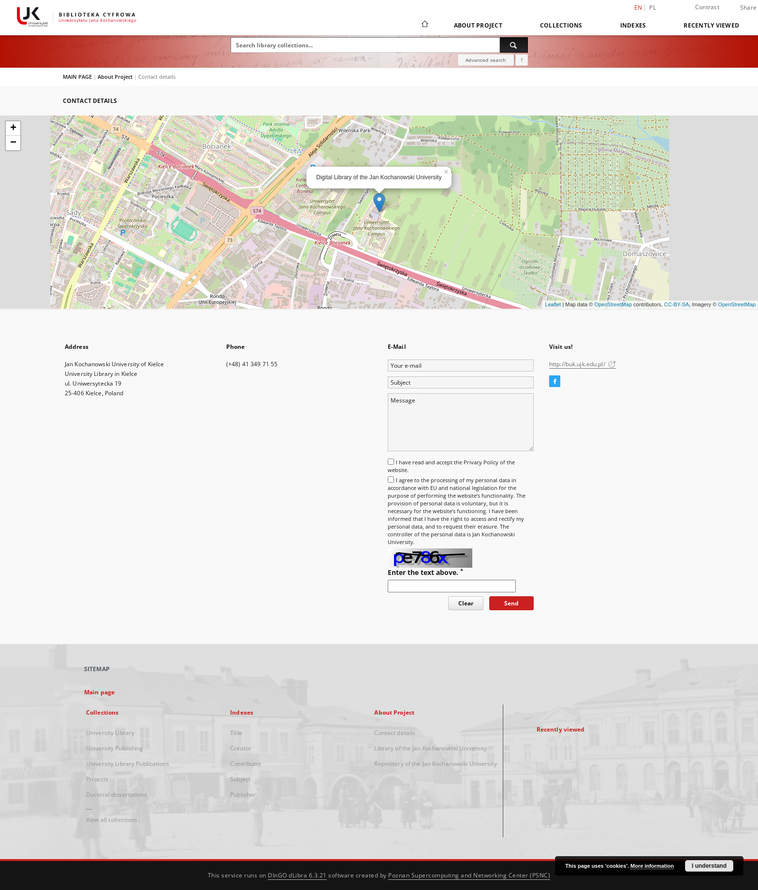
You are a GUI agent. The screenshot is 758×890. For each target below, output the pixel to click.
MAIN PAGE (77, 76)
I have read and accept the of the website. (451, 466)
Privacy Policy (481, 462)
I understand (709, 865)
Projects (97, 779)
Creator (240, 748)
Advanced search (486, 60)
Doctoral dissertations (116, 794)
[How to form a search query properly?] (521, 60)
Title (236, 733)
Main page (99, 692)
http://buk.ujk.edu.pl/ (582, 364)
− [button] (13, 143)
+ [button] (13, 128)
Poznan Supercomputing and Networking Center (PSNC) (469, 875)
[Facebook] (554, 381)
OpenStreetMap (613, 304)
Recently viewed (711, 25)
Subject (240, 779)
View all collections (111, 820)
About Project (478, 25)
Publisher (243, 794)
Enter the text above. (425, 572)
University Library (110, 733)
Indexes (633, 25)
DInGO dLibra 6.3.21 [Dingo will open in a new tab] (297, 875)
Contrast (707, 7)
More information (652, 866)
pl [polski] (652, 7)
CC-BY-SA (676, 304)
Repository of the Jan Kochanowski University (435, 764)
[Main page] (424, 25)
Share (748, 8)
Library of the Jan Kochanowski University (430, 748)
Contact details (394, 733)
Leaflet (553, 304)
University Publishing (115, 748)
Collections (561, 25)
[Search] (514, 45)
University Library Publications (127, 764)
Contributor (246, 764)
